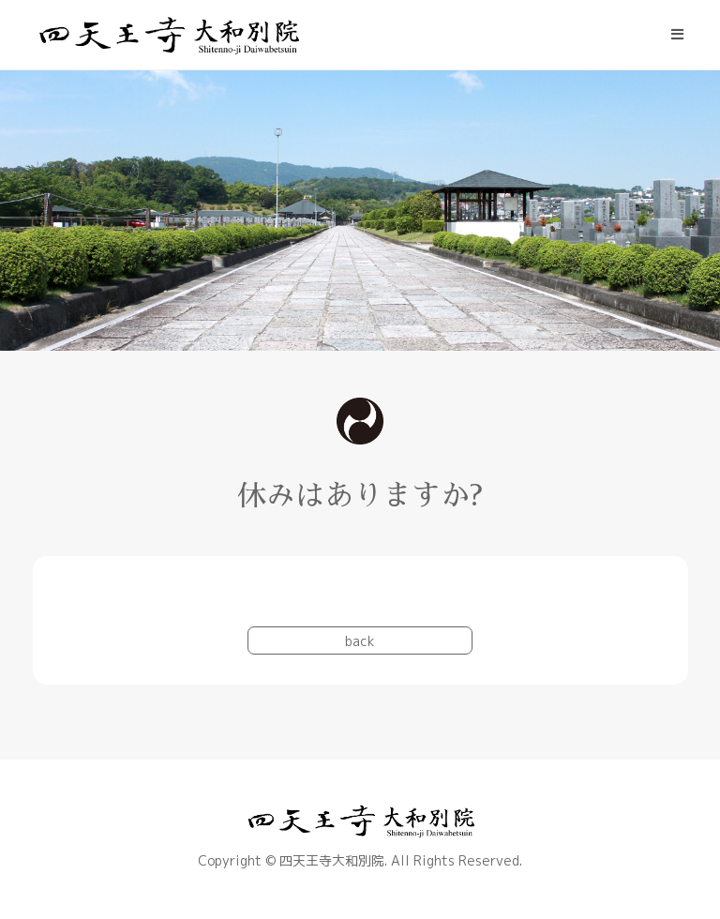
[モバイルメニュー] (677, 34)
